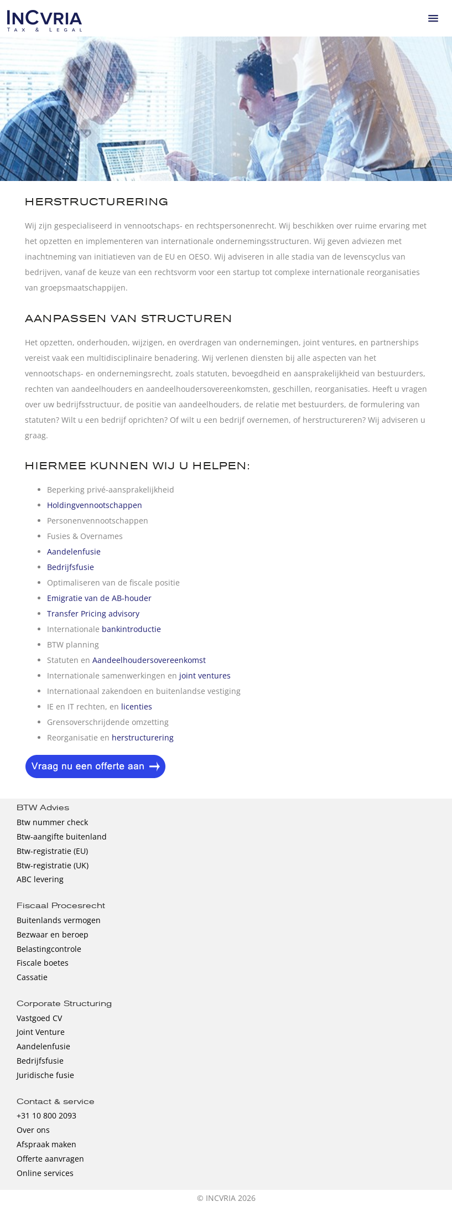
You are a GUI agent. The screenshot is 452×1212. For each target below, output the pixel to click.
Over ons (33, 1130)
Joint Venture (41, 1032)
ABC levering (40, 879)
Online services (45, 1173)
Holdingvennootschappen (94, 505)
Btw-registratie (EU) (52, 851)
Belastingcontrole (49, 949)
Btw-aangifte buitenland (62, 836)
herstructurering (143, 737)
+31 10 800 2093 (46, 1115)
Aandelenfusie (74, 551)
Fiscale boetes (43, 962)
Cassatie (32, 977)
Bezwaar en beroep (53, 934)
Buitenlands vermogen (59, 920)
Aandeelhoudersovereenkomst (149, 660)
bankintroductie (131, 629)
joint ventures (205, 675)
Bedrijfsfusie (70, 567)
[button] (433, 18)
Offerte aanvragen (50, 1158)
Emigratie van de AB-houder (99, 598)
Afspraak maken (46, 1144)
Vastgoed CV (39, 1018)
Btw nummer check (52, 822)
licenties (136, 706)
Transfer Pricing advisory (93, 613)
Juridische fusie (45, 1075)
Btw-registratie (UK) (53, 865)
